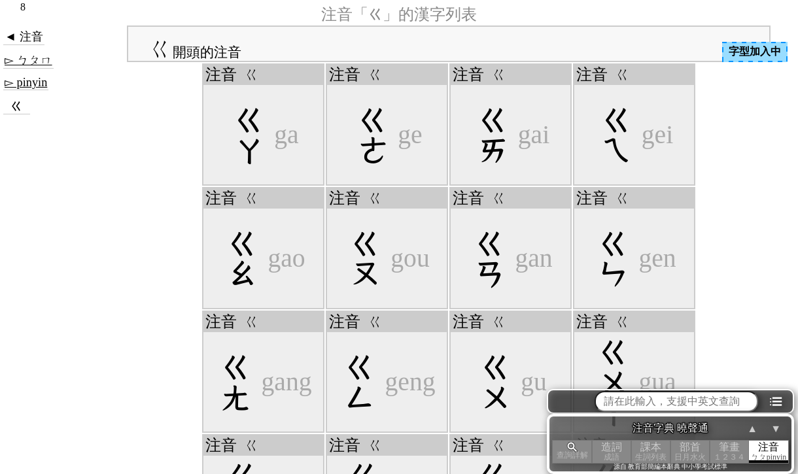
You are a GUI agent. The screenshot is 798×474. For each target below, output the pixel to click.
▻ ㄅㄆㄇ (28, 60)
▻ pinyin (26, 82)
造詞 (611, 451)
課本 (650, 451)
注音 (768, 451)
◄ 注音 (24, 36)
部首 (690, 451)
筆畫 (729, 451)
